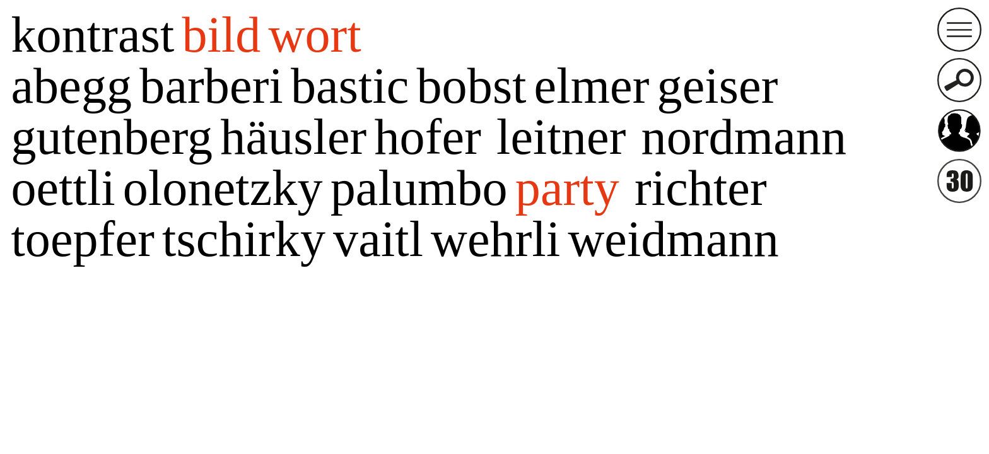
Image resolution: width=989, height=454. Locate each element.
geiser (717, 86)
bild (221, 34)
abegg (71, 86)
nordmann (743, 137)
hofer (427, 137)
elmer (592, 86)
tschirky (243, 239)
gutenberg (112, 137)
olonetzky (223, 188)
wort (315, 34)
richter (701, 188)
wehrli (495, 239)
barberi (211, 86)
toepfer (83, 239)
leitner (561, 137)
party (567, 188)
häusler (293, 137)
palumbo (419, 188)
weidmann (673, 239)
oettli (63, 188)
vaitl (378, 239)
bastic (350, 86)
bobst (471, 86)
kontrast (92, 34)
